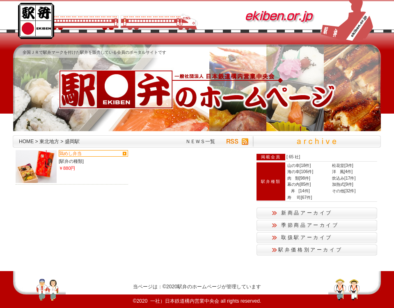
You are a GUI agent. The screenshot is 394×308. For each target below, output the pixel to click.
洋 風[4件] (342, 171)
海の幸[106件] (300, 171)
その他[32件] (343, 191)
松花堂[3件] (342, 165)
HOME (26, 141)
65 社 (294, 157)
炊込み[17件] (343, 178)
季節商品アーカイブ (310, 225)
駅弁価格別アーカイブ (310, 250)
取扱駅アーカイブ (306, 237)
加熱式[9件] (342, 184)
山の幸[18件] (299, 165)
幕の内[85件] (299, 184)
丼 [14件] (298, 191)
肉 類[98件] (298, 178)
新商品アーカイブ (306, 213)
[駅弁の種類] (71, 161)
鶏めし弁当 (70, 153)
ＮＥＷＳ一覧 (200, 141)
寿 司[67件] (299, 197)
